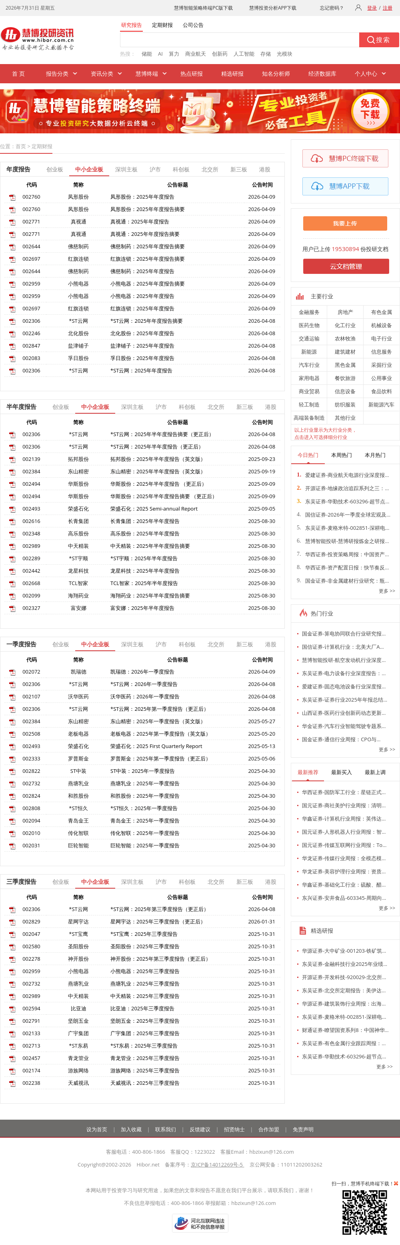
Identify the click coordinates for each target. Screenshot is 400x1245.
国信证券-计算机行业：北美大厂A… (343, 646)
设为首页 (96, 1129)
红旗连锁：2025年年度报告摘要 (147, 258)
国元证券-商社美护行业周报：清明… (344, 805)
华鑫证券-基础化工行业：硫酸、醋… (344, 884)
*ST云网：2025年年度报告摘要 (146, 320)
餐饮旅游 (345, 378)
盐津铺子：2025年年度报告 (142, 345)
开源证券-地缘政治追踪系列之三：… (343, 488)
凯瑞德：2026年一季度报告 (142, 671)
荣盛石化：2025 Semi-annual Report (154, 508)
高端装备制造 (309, 417)
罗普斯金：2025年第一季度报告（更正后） (160, 758)
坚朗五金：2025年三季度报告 (145, 1020)
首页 (21, 146)
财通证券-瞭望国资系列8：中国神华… (345, 1030)
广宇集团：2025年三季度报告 (145, 1033)
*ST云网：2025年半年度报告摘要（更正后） (162, 434)
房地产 (345, 312)
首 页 (18, 73)
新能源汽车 (381, 404)
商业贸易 (309, 391)
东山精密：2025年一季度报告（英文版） (158, 721)
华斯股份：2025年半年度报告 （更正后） (158, 483)
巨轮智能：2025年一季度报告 (145, 845)
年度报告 (18, 169)
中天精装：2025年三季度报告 (145, 996)
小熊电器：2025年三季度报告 (145, 971)
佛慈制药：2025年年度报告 (142, 271)
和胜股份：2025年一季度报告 (145, 795)
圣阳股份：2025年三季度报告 (145, 946)
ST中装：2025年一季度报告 (142, 770)
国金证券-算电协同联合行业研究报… (344, 633)
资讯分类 (102, 73)
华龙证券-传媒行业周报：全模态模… (344, 858)
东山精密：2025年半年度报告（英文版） (158, 471)
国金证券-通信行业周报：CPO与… (341, 739)
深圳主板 (126, 169)
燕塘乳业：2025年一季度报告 (145, 783)
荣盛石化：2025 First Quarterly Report (156, 746)
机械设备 (381, 325)
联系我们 (165, 1129)
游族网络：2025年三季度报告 (145, 1070)
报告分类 (57, 73)
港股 (264, 169)
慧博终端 (147, 73)
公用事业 (381, 378)
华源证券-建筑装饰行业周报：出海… (344, 1003)
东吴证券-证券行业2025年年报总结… (344, 699)
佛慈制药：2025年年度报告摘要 (147, 246)
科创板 (181, 169)
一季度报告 (21, 644)
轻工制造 (309, 404)
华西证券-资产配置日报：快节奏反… (343, 567)
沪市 (155, 169)
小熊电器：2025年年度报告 (142, 296)
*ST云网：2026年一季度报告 (144, 684)
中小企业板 (89, 169)
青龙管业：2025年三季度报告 (145, 1058)
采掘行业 (381, 364)
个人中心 (366, 73)
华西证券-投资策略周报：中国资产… (343, 554)
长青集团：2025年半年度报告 (145, 521)
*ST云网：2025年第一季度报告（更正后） (159, 708)
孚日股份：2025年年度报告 (142, 358)
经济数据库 (322, 73)
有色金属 (381, 312)
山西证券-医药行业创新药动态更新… (344, 712)
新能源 (309, 351)
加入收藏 (131, 1129)
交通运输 (309, 338)
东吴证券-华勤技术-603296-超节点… (343, 501)
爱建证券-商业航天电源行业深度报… (343, 475)
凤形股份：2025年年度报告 (142, 196)
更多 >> (387, 590)
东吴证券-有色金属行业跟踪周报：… (344, 1043)
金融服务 (309, 312)
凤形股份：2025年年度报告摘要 (147, 209)
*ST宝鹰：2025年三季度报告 (144, 933)
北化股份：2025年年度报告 (142, 333)
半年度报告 (21, 406)
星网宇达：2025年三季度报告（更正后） (158, 921)
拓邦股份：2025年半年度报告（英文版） (158, 459)
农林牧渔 (345, 338)
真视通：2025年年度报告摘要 (145, 233)
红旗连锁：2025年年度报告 (142, 308)
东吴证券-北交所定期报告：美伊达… (344, 990)
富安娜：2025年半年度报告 (142, 607)
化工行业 (345, 325)
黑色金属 (345, 364)
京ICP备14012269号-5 (217, 1164)
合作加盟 (268, 1129)
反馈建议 (200, 1129)
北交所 (210, 169)
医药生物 (309, 325)
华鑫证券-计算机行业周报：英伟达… (344, 818)
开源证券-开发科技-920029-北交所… (344, 977)
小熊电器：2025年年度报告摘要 (147, 283)
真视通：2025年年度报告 (139, 221)
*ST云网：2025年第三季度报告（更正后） (159, 909)
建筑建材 (345, 351)
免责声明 (303, 1129)
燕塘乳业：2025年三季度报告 (145, 983)
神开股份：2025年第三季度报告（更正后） (160, 958)
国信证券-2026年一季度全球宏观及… (343, 514)
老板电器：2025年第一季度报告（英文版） (160, 733)
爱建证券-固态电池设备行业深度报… (344, 686)
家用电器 (309, 378)
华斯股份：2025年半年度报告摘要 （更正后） (163, 496)
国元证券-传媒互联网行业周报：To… (344, 845)
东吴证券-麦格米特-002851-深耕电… (343, 527)
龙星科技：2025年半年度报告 (145, 570)
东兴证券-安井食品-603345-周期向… (344, 897)
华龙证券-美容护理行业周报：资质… (344, 871)
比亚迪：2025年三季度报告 (142, 1008)
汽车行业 (309, 364)
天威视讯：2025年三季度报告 (145, 1082)
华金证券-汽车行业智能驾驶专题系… (344, 726)
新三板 (238, 169)
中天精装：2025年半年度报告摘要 (150, 545)
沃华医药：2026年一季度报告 (145, 696)
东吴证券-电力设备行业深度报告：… (344, 673)
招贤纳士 (234, 1129)
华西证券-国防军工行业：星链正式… (344, 792)
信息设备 (345, 391)
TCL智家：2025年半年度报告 (144, 583)
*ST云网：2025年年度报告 (141, 370)
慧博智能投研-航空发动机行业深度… (344, 660)
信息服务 (381, 351)
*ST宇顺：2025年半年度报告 (144, 558)
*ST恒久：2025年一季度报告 (144, 808)
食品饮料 (381, 391)
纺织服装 (345, 404)
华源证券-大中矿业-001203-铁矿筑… (344, 950)
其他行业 (345, 417)
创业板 (54, 169)
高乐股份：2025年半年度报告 (145, 533)
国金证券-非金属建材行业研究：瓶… (343, 580)
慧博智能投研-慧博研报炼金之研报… (343, 541)
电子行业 (381, 338)
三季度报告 (21, 881)
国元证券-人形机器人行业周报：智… (344, 831)
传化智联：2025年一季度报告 (145, 833)
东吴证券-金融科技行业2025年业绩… (344, 963)
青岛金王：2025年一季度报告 (145, 820)
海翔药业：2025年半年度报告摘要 (150, 595)
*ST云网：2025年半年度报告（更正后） (157, 446)
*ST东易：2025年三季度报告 (144, 1045)
